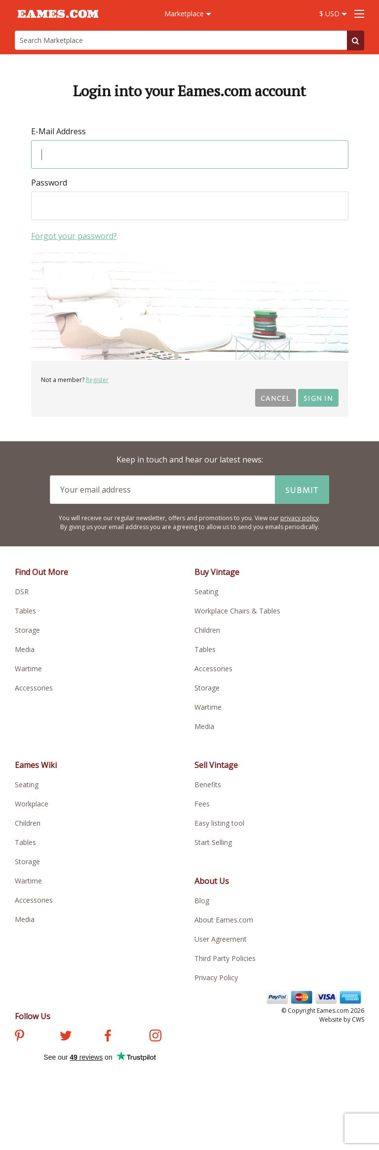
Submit (302, 489)
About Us (211, 881)
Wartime (28, 668)
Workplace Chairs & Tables (237, 610)
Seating (206, 591)
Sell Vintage (216, 765)
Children (207, 630)
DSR (22, 591)
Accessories (34, 687)
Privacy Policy (216, 977)
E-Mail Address (58, 131)
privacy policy (299, 518)
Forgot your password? (74, 235)
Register (97, 380)
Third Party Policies (225, 958)
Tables (25, 610)
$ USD (333, 13)
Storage (27, 630)
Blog (201, 900)
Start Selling (213, 842)
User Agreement (220, 939)
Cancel (276, 397)
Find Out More (41, 572)
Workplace (31, 803)
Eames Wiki (36, 765)
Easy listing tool (219, 823)
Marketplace (187, 13)
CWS (358, 1019)
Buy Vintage (216, 572)
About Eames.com (223, 919)
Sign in (318, 397)
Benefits (207, 784)
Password (49, 183)
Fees (202, 803)
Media (25, 649)
